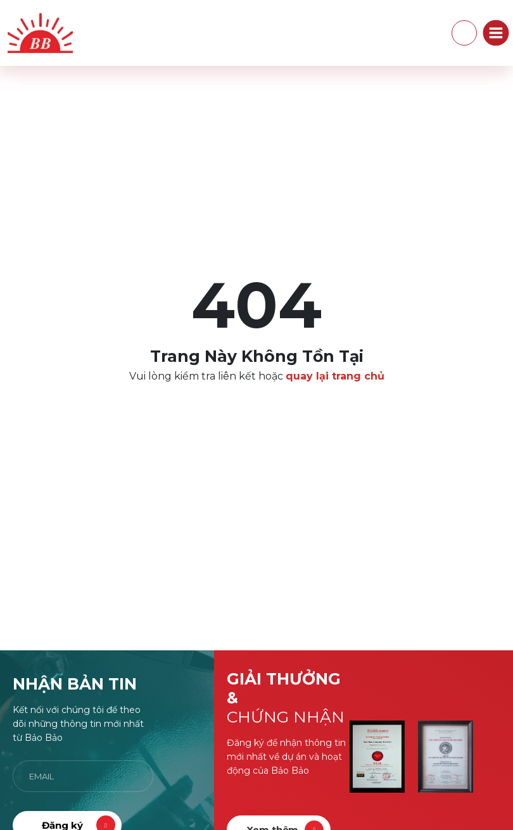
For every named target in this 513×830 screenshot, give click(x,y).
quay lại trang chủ (335, 376)
